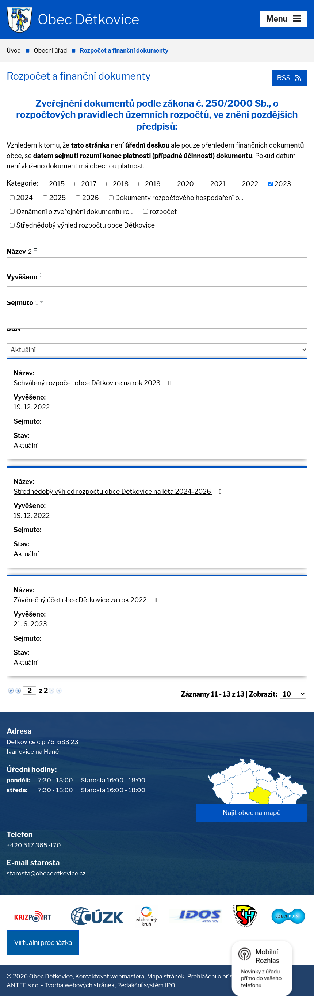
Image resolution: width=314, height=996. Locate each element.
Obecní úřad (50, 50)
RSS (289, 78)
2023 (283, 184)
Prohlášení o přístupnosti (221, 976)
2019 (153, 184)
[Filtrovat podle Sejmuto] (157, 321)
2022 (250, 184)
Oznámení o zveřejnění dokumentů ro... (75, 211)
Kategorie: (22, 183)
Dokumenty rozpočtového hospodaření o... (179, 198)
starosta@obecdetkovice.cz (46, 873)
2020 (185, 184)
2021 (217, 184)
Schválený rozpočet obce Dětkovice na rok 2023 (93, 383)
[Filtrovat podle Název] (157, 264)
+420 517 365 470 (34, 845)
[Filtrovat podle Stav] (157, 349)
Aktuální (26, 445)
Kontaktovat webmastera (110, 976)
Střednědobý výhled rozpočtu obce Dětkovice (85, 225)
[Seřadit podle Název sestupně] (36, 250)
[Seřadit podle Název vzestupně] (36, 248)
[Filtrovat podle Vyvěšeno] (157, 293)
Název (19, 251)
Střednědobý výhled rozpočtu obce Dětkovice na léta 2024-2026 (119, 491)
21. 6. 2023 (30, 624)
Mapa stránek (166, 976)
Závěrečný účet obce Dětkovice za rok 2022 (87, 600)
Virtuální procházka (43, 942)
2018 (121, 184)
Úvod (14, 50)
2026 (90, 198)
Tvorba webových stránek (79, 985)
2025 (57, 198)
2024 (24, 198)
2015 (57, 184)
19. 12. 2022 (32, 407)
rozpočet (163, 211)
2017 (88, 184)
